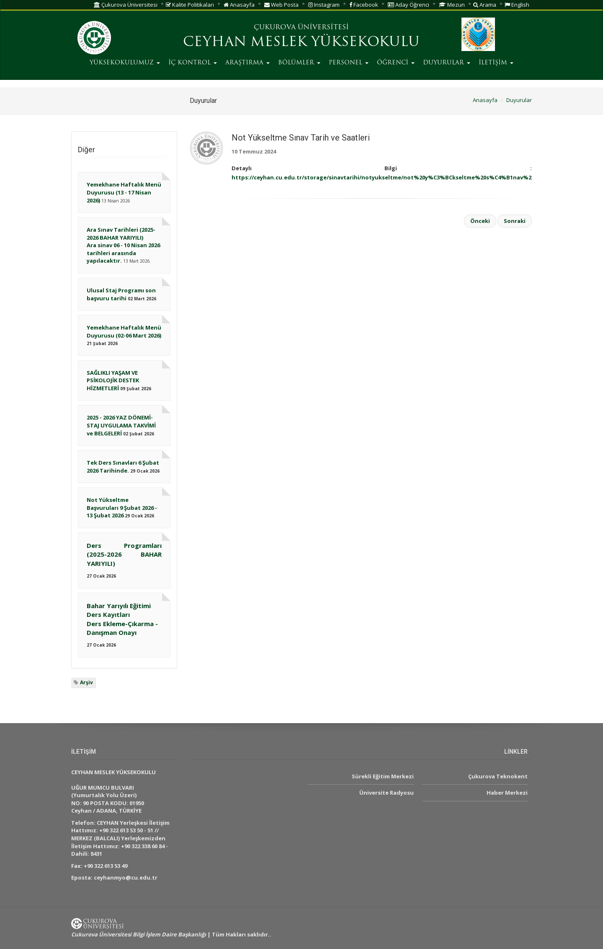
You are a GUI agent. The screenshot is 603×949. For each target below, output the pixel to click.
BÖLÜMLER (299, 63)
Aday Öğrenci (408, 4)
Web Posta (281, 4)
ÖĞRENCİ (396, 63)
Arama (484, 4)
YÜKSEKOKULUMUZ (125, 63)
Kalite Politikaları (190, 4)
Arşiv (86, 682)
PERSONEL (348, 63)
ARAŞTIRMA (247, 63)
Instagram (324, 4)
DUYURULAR (446, 63)
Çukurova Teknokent (498, 776)
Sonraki (515, 221)
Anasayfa (239, 4)
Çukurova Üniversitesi (125, 4)
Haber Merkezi (507, 792)
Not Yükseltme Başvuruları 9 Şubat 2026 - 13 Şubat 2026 (122, 507)
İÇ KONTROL (192, 63)
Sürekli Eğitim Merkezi (383, 776)
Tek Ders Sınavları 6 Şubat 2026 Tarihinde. (123, 466)
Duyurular (519, 100)
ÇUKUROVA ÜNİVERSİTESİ (301, 27)
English (517, 4)
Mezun (452, 4)
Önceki (480, 221)
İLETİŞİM (496, 63)
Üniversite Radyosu (386, 792)
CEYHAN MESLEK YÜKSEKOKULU (301, 42)
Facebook (363, 4)
